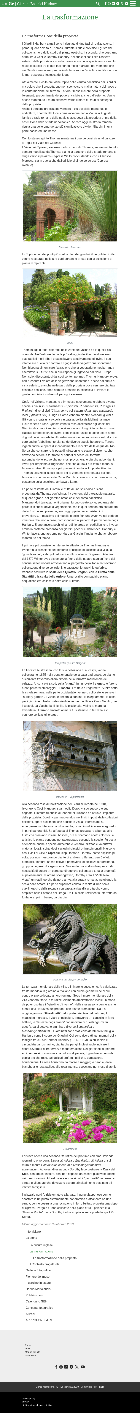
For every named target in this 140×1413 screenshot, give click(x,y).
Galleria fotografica (38, 1270)
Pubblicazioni (34, 1295)
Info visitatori (34, 1231)
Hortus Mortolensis (38, 1289)
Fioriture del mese (38, 1276)
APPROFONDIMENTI (40, 1320)
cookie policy (28, 1398)
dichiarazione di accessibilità (37, 1405)
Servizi (30, 1313)
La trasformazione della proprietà (55, 1258)
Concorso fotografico (39, 1307)
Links (27, 1348)
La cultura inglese (41, 1245)
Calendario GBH (36, 1301)
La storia (31, 1237)
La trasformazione (41, 1251)
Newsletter (30, 1355)
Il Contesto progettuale (44, 1264)
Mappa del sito (32, 1352)
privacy (25, 1401)
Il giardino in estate (38, 1282)
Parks (28, 1345)
